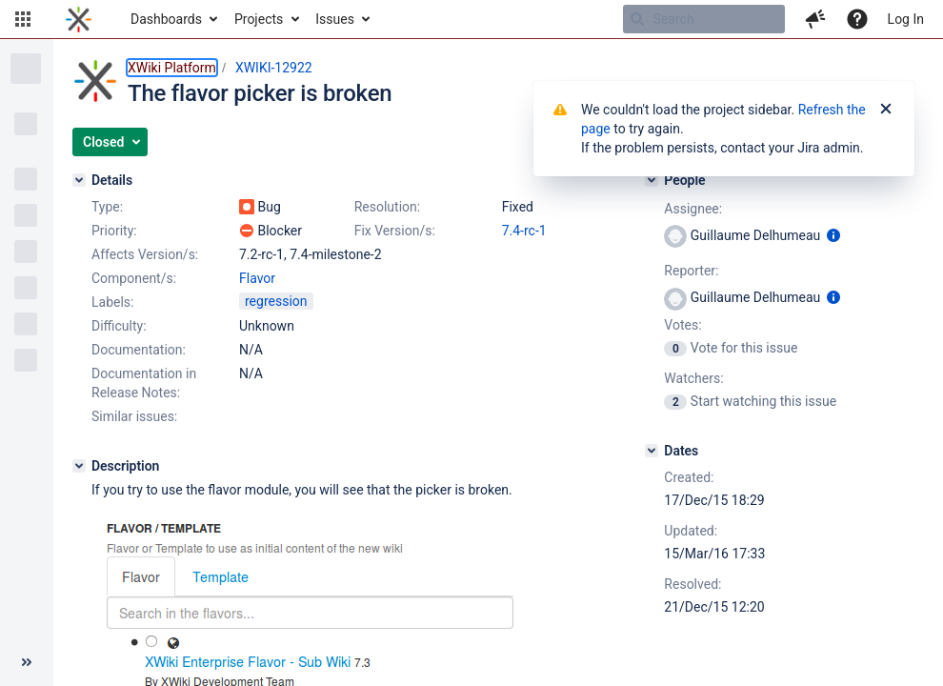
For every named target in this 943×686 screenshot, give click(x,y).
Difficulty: (119, 325)
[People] (651, 180)
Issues (334, 19)
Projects (258, 19)
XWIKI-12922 (273, 67)
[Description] (79, 466)
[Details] (79, 180)
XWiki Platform (172, 67)
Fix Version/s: (394, 230)
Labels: (112, 302)
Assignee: (693, 208)
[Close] (885, 109)
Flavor (257, 278)
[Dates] (651, 450)
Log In (906, 19)
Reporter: (691, 270)
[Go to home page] (78, 19)
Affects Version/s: (144, 254)
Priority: (114, 230)
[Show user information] (833, 235)
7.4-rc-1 (524, 230)
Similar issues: (134, 416)
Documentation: (138, 349)
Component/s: (133, 278)
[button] (23, 19)
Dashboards (166, 19)
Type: (107, 206)
